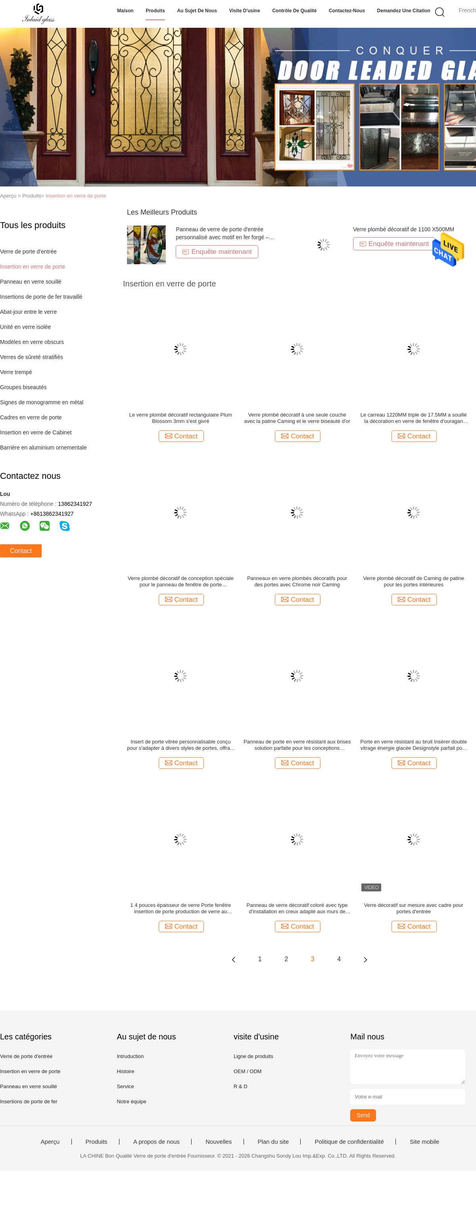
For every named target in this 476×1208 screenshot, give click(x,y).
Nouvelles (218, 1142)
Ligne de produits (253, 1056)
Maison (125, 10)
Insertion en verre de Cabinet (36, 432)
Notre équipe (131, 1101)
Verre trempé (16, 372)
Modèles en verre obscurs (32, 342)
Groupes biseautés (23, 387)
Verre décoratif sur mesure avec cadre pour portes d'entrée (413, 908)
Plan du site (273, 1142)
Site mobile (424, 1142)
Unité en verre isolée (25, 327)
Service (125, 1086)
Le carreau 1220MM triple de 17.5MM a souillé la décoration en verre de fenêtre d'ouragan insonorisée (414, 418)
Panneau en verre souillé (30, 281)
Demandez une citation (403, 10)
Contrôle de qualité (294, 10)
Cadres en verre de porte (31, 417)
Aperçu (50, 1142)
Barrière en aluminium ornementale (43, 447)
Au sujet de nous (197, 10)
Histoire (125, 1071)
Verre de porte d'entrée (28, 251)
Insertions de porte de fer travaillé (41, 297)
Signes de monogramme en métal (41, 402)
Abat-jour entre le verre (28, 312)
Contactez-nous (347, 10)
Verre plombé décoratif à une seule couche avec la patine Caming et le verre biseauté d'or (297, 418)
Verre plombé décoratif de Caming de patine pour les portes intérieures (413, 581)
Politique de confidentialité (349, 1142)
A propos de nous (156, 1142)
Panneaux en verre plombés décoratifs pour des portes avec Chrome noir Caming (297, 581)
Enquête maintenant (216, 251)
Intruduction (130, 1056)
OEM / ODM (248, 1071)
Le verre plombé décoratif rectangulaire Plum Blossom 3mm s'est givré (180, 418)
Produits (155, 10)
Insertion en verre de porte (76, 196)
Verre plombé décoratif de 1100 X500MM (403, 229)
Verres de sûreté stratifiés (31, 357)
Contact (21, 550)
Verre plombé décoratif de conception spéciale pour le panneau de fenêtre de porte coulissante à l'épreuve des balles (181, 581)
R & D (241, 1086)
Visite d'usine (244, 10)
